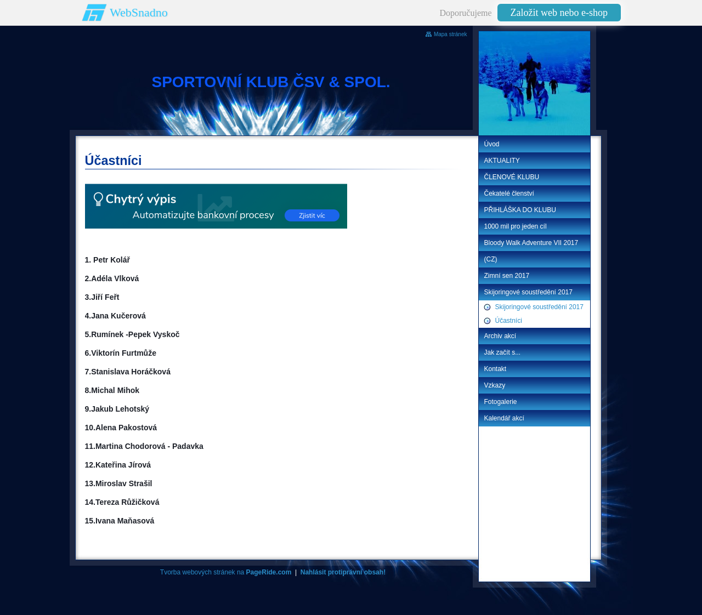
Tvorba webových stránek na (225, 572)
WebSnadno (139, 12)
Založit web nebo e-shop (559, 12)
